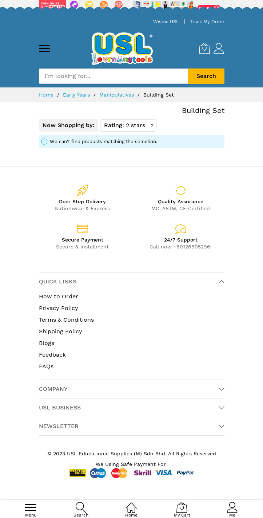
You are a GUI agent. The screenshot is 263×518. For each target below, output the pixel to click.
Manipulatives (117, 95)
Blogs (46, 343)
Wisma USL (166, 21)
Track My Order (207, 21)
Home (47, 95)
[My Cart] (204, 48)
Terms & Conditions (66, 319)
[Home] (131, 503)
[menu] (44, 48)
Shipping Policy (60, 331)
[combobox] (113, 76)
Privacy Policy (58, 308)
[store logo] (122, 48)
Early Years (77, 95)
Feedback (52, 354)
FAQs (46, 366)
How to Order (58, 296)
